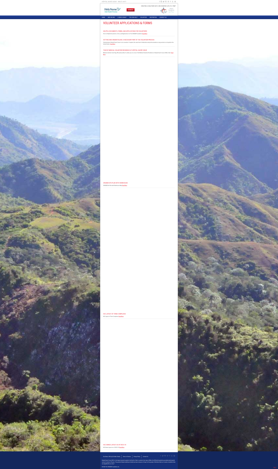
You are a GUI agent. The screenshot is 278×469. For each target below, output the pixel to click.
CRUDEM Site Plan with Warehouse (115, 183)
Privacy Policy (130, 455)
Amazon (172, 1)
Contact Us (163, 17)
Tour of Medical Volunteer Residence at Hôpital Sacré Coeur (125, 50)
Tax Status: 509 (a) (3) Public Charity (109, 455)
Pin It (274, 467)
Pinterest (170, 1)
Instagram (161, 1)
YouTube (166, 1)
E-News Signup (122, 17)
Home (103, 17)
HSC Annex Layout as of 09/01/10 (114, 445)
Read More (144, 33)
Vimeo (168, 1)
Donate (130, 10)
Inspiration (153, 17)
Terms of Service (122, 455)
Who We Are (111, 17)
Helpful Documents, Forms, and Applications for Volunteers (125, 31)
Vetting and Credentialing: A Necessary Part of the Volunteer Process (128, 40)
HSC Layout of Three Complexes (114, 314)
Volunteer (143, 17)
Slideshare (175, 1)
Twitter (163, 1)
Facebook (159, 1)
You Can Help (133, 17)
